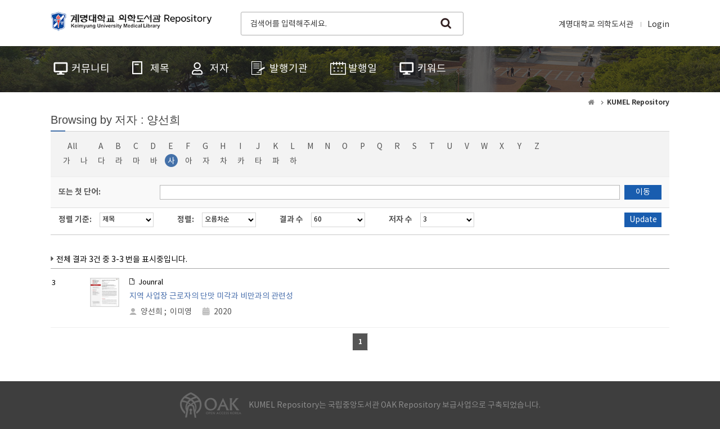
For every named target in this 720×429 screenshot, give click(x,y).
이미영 (181, 312)
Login (658, 24)
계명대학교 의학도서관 (596, 24)
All (72, 146)
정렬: (185, 219)
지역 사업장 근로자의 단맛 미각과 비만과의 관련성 (211, 296)
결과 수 (291, 219)
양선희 (152, 312)
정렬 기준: (75, 219)
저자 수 (400, 219)
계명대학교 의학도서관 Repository (134, 22)
